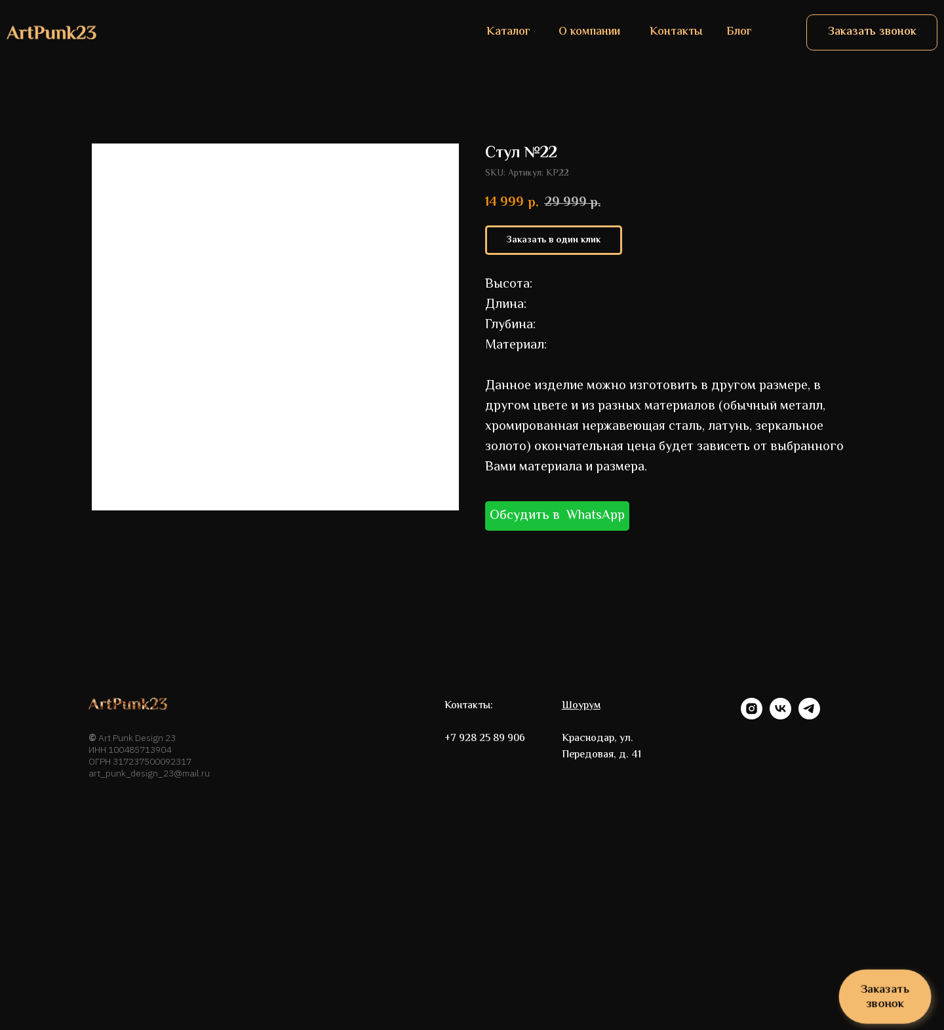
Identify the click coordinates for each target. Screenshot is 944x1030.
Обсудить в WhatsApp (557, 516)
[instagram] (751, 715)
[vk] (780, 715)
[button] (871, 32)
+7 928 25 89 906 (484, 739)
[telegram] (809, 715)
